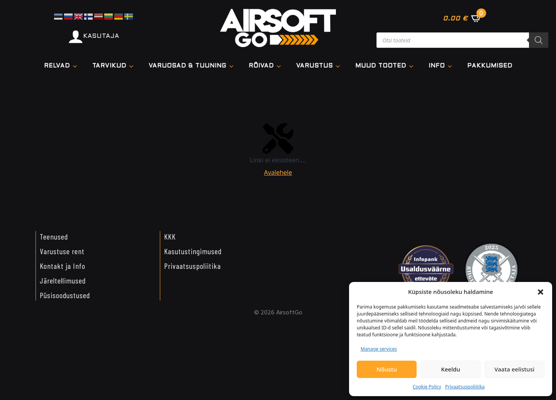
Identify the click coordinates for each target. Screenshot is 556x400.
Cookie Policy (427, 386)
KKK (170, 236)
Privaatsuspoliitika (465, 386)
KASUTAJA (101, 36)
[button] (540, 292)
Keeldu (450, 369)
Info (437, 66)
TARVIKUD (109, 66)
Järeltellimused (63, 280)
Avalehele (278, 172)
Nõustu (386, 369)
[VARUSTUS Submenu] (340, 66)
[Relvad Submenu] (77, 66)
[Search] (538, 40)
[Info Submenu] (452, 66)
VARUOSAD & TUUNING (187, 66)
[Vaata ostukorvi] (462, 18)
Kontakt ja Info (62, 265)
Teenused (54, 236)
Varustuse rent (62, 251)
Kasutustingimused (193, 251)
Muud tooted (380, 66)
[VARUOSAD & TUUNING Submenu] (233, 66)
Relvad (57, 66)
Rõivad (261, 66)
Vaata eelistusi (514, 369)
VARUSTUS (314, 66)
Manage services (379, 349)
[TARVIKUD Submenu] (133, 66)
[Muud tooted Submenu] (413, 66)
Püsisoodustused (65, 295)
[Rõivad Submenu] (281, 66)
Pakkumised (489, 66)
